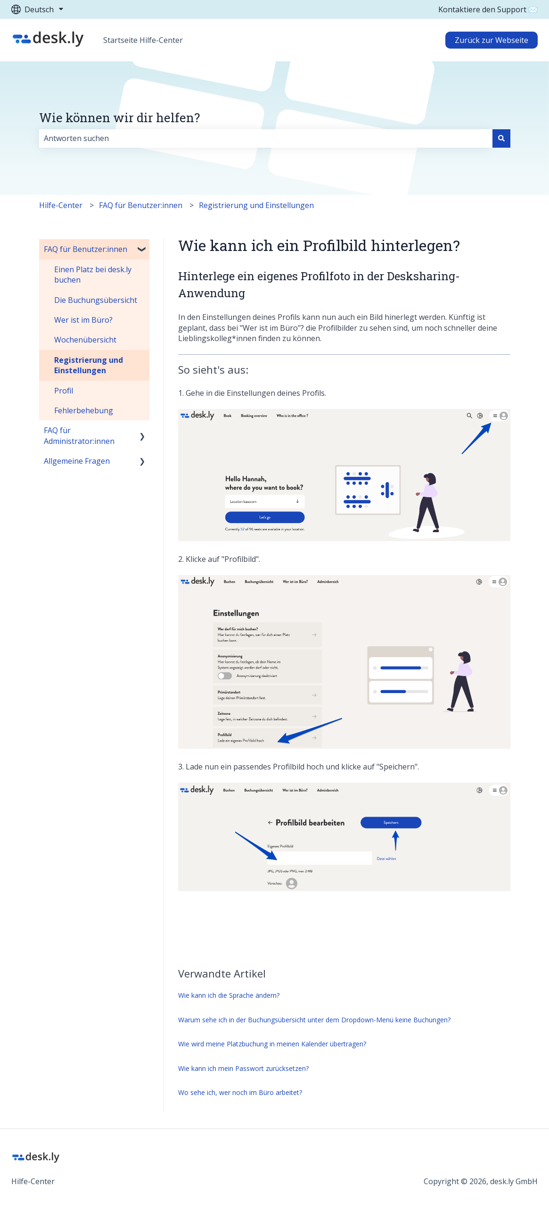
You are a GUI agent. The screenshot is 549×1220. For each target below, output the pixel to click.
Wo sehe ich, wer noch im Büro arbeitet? (240, 1092)
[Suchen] (501, 138)
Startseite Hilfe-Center (143, 40)
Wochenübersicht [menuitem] (85, 339)
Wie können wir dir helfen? (119, 117)
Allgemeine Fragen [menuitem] (77, 461)
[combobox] (265, 138)
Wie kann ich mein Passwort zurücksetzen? (243, 1068)
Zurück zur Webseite (491, 40)
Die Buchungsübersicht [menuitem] (95, 300)
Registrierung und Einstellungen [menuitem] (88, 365)
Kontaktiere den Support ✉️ (488, 9)
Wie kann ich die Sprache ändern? (228, 995)
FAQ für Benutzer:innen (140, 205)
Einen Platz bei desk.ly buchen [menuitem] (92, 274)
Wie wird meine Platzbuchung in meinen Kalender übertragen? (272, 1043)
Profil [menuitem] (63, 390)
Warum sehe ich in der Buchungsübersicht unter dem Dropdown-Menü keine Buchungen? (314, 1019)
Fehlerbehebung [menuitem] (83, 410)
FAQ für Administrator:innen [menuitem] (79, 435)
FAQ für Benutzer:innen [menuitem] (85, 249)
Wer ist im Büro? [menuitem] (83, 320)
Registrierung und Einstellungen (256, 205)
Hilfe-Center (60, 205)
